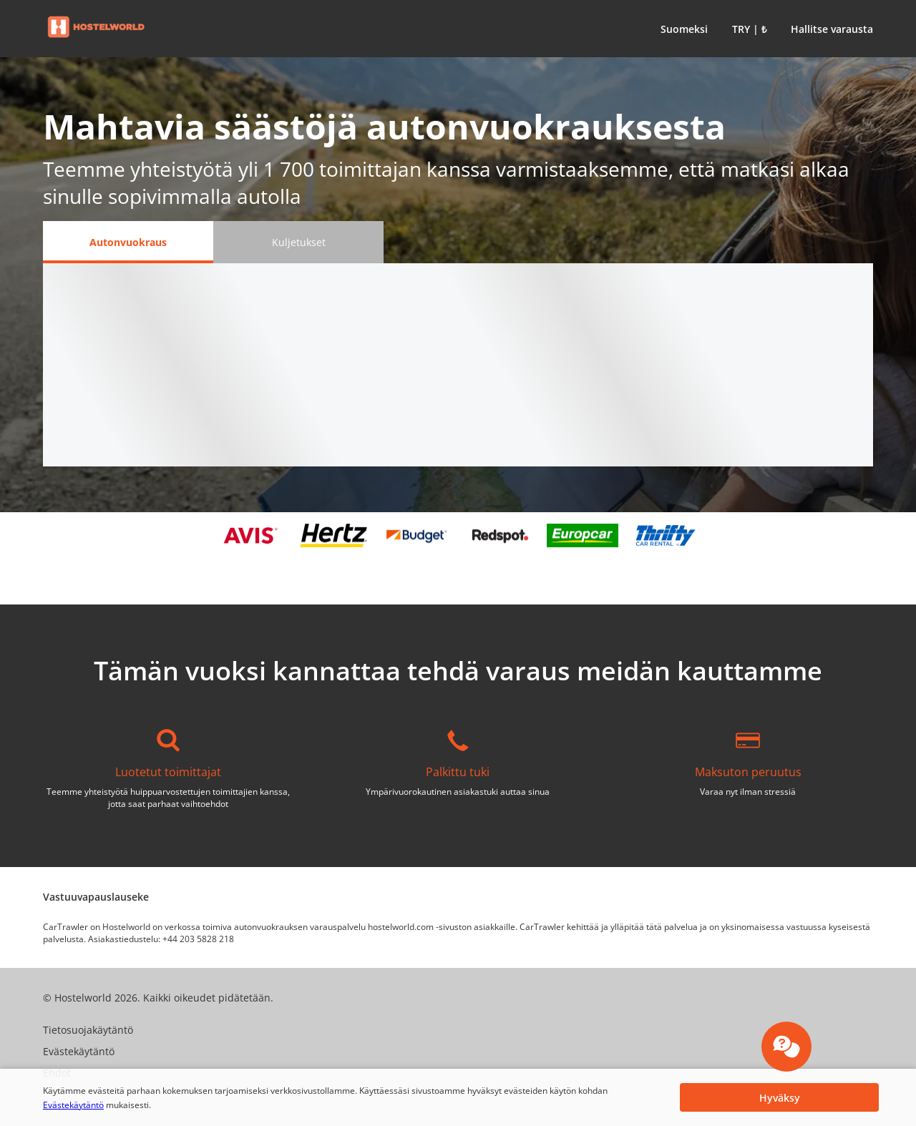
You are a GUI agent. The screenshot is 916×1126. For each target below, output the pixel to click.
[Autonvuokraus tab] (128, 242)
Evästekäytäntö (73, 1105)
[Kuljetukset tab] (298, 242)
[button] (681, 28)
